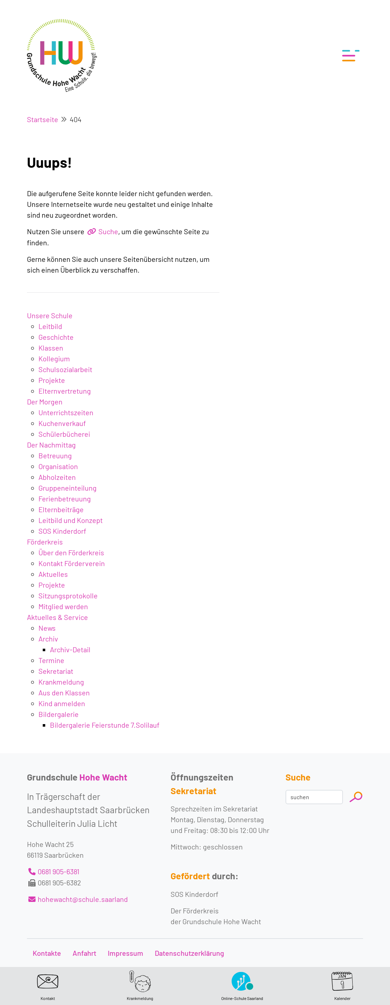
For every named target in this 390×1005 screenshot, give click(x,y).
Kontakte (47, 953)
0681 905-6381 (58, 871)
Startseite (42, 119)
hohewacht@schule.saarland (83, 899)
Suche (108, 231)
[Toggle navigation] (348, 55)
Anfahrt (84, 953)
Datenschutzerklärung (189, 953)
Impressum (125, 953)
